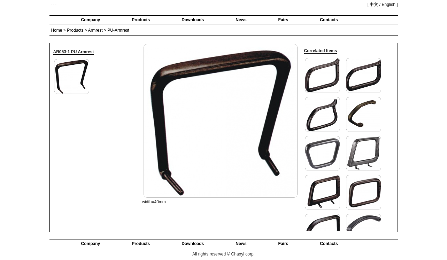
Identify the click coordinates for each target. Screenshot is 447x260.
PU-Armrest (118, 30)
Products (141, 19)
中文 (374, 4)
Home (56, 30)
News (241, 19)
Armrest (95, 30)
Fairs (283, 19)
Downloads (193, 19)
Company (90, 19)
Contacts (329, 19)
